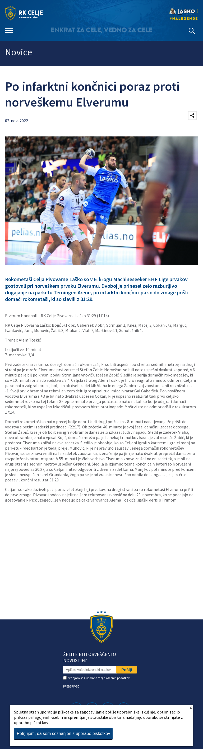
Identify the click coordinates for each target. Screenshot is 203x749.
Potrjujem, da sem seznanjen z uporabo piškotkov (63, 733)
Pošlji (126, 669)
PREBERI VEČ (71, 686)
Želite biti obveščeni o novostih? (89, 657)
